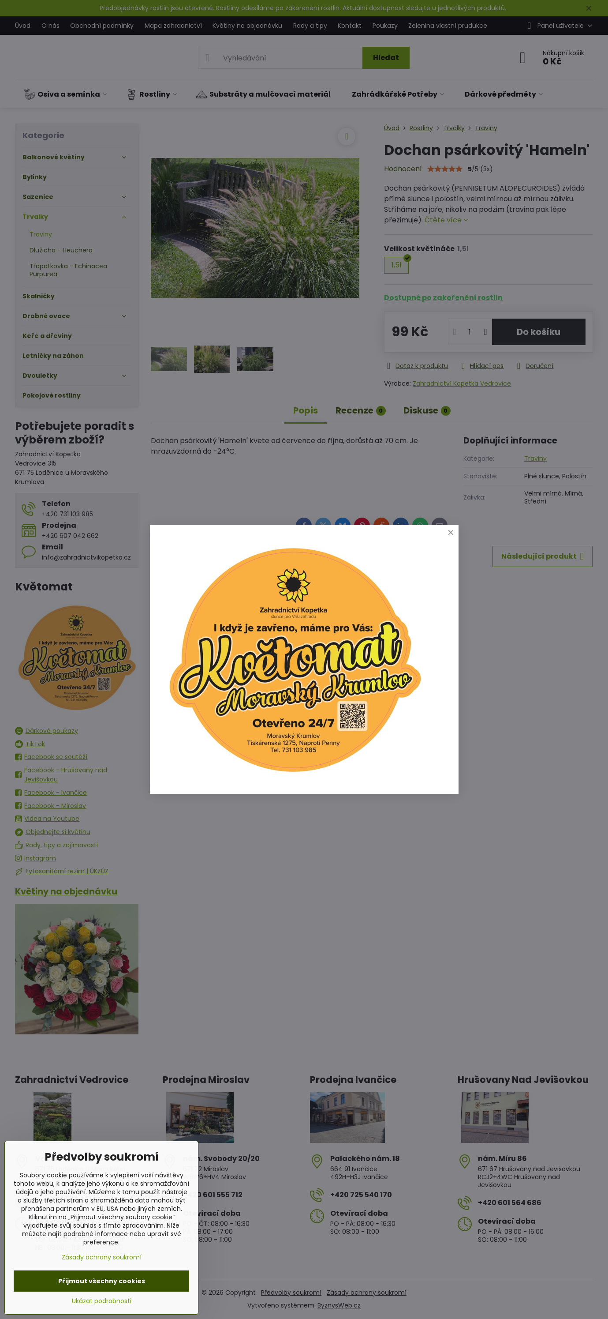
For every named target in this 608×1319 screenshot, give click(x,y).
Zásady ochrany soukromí (102, 1257)
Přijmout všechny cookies (101, 1281)
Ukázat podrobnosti (101, 1301)
